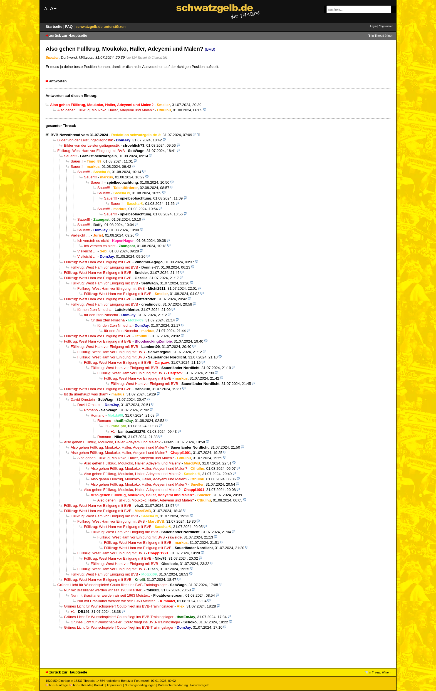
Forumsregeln (199, 685)
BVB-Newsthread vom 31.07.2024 (79, 135)
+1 (106, 426)
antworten (58, 81)
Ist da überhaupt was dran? (86, 394)
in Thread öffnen (382, 35)
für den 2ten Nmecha (101, 315)
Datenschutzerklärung (173, 685)
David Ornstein (83, 399)
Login (373, 26)
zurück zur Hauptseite (68, 35)
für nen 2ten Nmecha (94, 310)
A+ (53, 8)
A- (46, 8)
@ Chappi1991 (157, 57)
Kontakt (99, 685)
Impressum (114, 685)
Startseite (54, 26)
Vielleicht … (80, 235)
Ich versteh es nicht (93, 240)
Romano (91, 410)
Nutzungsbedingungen (140, 685)
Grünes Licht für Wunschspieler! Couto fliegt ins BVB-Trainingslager (112, 585)
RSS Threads (80, 685)
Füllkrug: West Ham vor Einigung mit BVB (91, 151)
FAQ (69, 26)
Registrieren (386, 26)
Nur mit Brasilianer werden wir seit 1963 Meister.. (103, 590)
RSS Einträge (57, 685)
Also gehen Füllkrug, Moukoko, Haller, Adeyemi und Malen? (105, 110)
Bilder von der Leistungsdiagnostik (85, 140)
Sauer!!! (70, 156)
